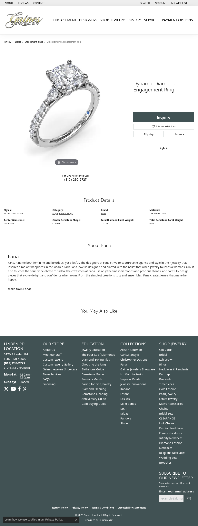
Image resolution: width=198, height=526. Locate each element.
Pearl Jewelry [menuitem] (167, 394)
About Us (49, 350)
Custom (134, 20)
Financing (49, 384)
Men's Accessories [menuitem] (171, 404)
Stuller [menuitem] (124, 423)
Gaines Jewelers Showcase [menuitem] (137, 369)
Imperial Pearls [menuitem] (130, 379)
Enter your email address (176, 491)
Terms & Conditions (103, 507)
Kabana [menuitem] (125, 389)
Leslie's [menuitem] (125, 399)
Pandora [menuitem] (126, 418)
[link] (8, 3)
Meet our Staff (52, 354)
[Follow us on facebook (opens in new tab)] (19, 389)
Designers (88, 20)
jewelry (7, 41)
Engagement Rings (34, 41)
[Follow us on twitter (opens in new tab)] (6, 389)
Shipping (148, 134)
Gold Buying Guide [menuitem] (94, 404)
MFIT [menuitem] (123, 408)
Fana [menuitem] (123, 364)
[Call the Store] (14, 363)
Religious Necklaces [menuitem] (172, 453)
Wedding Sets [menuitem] (168, 457)
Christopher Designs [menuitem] (133, 359)
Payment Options (177, 20)
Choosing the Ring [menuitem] (94, 364)
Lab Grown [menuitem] (166, 359)
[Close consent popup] (76, 520)
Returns (179, 134)
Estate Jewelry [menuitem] (168, 399)
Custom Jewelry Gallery (58, 364)
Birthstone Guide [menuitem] (93, 369)
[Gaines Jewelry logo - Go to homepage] (25, 20)
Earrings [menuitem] (164, 374)
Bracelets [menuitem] (165, 379)
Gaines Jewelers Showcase (60, 369)
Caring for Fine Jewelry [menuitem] (96, 384)
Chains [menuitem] (163, 408)
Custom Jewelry (53, 359)
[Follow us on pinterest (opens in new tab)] (24, 389)
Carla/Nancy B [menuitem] (129, 354)
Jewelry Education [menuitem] (93, 350)
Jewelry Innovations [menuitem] (133, 384)
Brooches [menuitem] (165, 462)
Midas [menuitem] (124, 413)
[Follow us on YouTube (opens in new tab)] (13, 389)
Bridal (18, 41)
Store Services (52, 374)
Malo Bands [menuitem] (128, 404)
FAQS (46, 379)
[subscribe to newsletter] (188, 498)
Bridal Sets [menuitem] (166, 413)
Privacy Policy (80, 507)
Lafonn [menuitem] (125, 394)
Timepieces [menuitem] (166, 384)
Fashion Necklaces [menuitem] (171, 428)
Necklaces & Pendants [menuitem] (173, 369)
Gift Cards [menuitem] (165, 350)
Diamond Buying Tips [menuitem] (96, 359)
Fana (103, 213)
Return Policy (60, 507)
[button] (145, 3)
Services (151, 20)
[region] (66, 108)
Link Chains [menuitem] (166, 423)
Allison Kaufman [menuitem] (131, 350)
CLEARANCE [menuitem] (167, 418)
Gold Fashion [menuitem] (167, 389)
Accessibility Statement (132, 507)
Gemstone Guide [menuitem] (93, 374)
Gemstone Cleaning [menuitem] (95, 394)
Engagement (64, 20)
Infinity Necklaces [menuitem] (171, 438)
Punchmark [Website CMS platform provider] (106, 520)
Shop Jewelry (112, 20)
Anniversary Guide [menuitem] (94, 399)
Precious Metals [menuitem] (92, 379)
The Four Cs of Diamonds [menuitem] (98, 354)
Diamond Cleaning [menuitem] (94, 389)
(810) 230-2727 (75, 179)
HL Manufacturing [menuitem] (132, 374)
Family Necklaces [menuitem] (170, 433)
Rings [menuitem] (162, 364)
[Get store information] (17, 367)
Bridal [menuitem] (163, 354)
